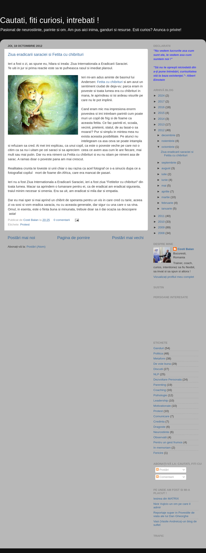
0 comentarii (62, 220)
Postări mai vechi (128, 237)
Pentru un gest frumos (168, 442)
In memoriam (162, 447)
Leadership (160, 400)
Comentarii (165, 477)
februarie (168, 202)
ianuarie (167, 208)
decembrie (169, 135)
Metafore (159, 358)
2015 (161, 112)
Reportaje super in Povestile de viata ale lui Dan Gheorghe (174, 514)
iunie (165, 179)
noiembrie (168, 141)
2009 (161, 227)
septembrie (169, 162)
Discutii (158, 369)
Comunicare (161, 416)
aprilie (166, 191)
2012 (161, 130)
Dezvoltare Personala (167, 379)
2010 (161, 221)
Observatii (160, 437)
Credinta (159, 421)
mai (164, 185)
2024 (161, 95)
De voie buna (162, 363)
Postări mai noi (21, 237)
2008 (161, 233)
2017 (161, 101)
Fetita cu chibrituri (110, 82)
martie (166, 197)
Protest (25, 224)
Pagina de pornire (73, 237)
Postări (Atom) (36, 246)
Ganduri (158, 348)
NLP (156, 374)
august (166, 168)
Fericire (158, 452)
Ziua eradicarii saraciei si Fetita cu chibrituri (45, 54)
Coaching (159, 390)
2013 (161, 124)
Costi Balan (31, 220)
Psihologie (160, 395)
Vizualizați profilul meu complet (173, 276)
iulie (165, 174)
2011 (161, 216)
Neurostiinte (161, 432)
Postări (162, 469)
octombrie (168, 146)
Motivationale (162, 405)
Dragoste (159, 426)
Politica (158, 353)
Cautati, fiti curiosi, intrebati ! (49, 20)
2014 (161, 118)
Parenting (159, 384)
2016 (161, 107)
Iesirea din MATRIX (166, 498)
